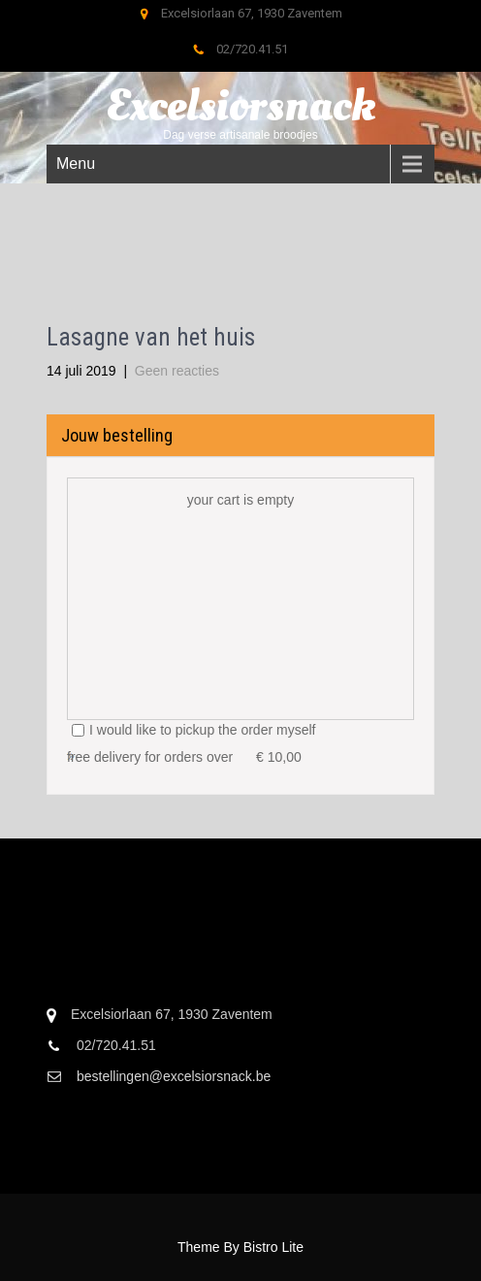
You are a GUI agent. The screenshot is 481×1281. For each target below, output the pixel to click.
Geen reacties (177, 370)
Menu (75, 163)
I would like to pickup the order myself (193, 730)
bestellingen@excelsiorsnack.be (174, 1076)
